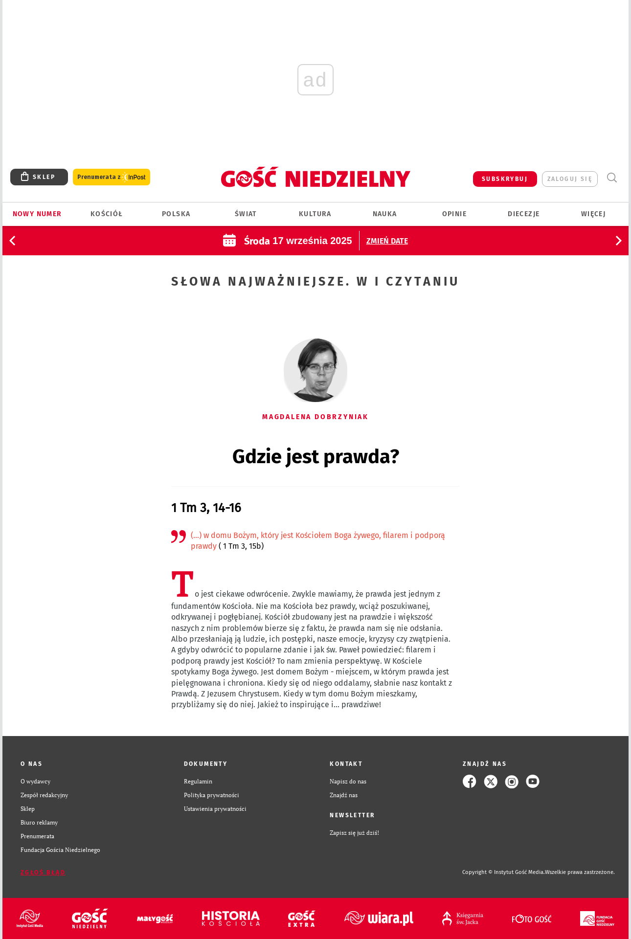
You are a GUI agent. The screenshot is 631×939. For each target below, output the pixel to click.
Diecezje (524, 214)
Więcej (593, 214)
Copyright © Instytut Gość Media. (503, 872)
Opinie (454, 214)
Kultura (315, 214)
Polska (176, 214)
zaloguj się (569, 179)
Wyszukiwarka (612, 178)
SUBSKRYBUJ (505, 179)
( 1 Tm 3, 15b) (240, 546)
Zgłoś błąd (43, 872)
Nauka (385, 214)
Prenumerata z (111, 177)
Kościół (106, 214)
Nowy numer (37, 214)
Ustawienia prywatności (215, 808)
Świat (246, 214)
